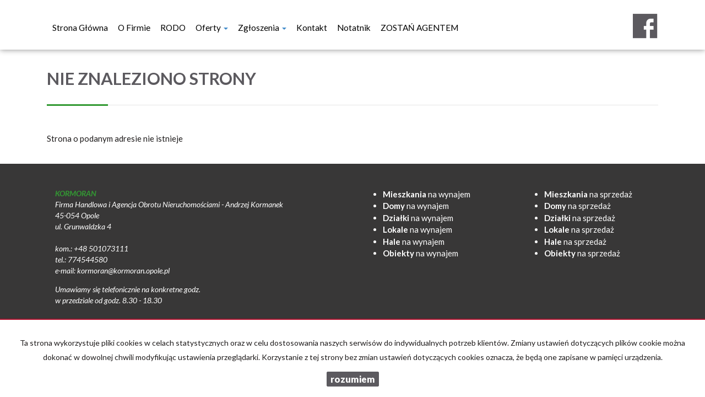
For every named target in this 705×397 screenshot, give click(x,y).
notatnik (354, 28)
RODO (173, 28)
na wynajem (426, 194)
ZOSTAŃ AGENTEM (419, 28)
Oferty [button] (212, 28)
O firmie (134, 28)
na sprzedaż (588, 194)
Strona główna (80, 28)
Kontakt (311, 28)
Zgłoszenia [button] (262, 28)
